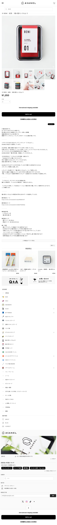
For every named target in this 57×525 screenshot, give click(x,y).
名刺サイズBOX (9, 399)
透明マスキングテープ (11, 324)
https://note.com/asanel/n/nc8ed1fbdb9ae (13, 204)
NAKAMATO (8, 304)
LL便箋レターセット (10, 403)
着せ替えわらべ (9, 344)
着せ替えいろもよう (10, 340)
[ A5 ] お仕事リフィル (10, 352)
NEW (6, 297)
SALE (6, 301)
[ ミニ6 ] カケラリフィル (11, 356)
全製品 (7, 293)
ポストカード (8, 383)
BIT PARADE (8, 312)
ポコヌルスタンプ (10, 332)
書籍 (6, 411)
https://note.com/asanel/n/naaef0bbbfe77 (13, 199)
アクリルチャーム (10, 368)
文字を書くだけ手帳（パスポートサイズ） (16, 391)
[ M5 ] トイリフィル (10, 360)
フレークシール (9, 371)
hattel (6, 308)
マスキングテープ (10, 320)
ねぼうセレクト (9, 316)
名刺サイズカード (10, 379)
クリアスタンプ (9, 336)
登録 (53, 495)
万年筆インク (8, 348)
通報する (53, 245)
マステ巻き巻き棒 (10, 364)
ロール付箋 (8, 395)
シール (7, 375)
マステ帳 (7, 328)
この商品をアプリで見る (28, 240)
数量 (3, 99)
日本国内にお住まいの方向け (28, 119)
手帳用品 (7, 407)
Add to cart (28, 114)
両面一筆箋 (8, 387)
